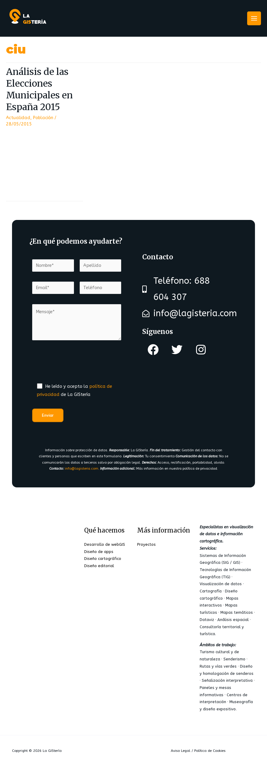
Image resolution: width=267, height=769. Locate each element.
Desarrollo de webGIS (104, 544)
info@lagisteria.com (81, 469)
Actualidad (18, 117)
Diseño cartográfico (102, 558)
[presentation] (78, 365)
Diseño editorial (99, 566)
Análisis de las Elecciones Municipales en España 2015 (39, 89)
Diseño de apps (98, 551)
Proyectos (146, 544)
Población (43, 117)
